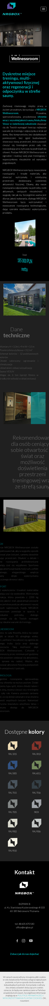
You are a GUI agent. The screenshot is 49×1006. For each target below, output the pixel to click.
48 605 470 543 (26, 923)
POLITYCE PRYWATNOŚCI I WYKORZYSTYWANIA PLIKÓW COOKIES (23, 996)
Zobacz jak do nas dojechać (24, 954)
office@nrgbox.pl (24, 927)
